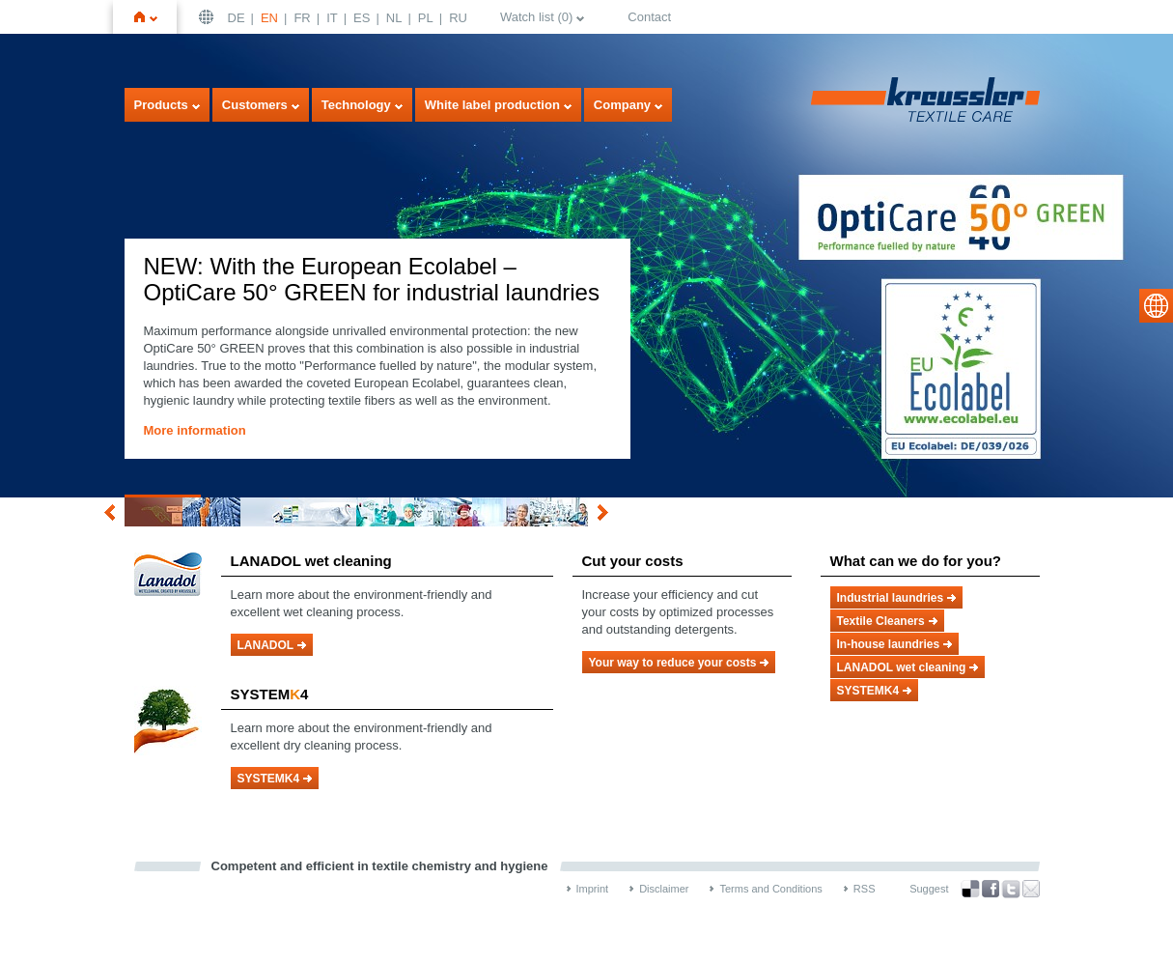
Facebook (990, 889)
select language (1156, 306)
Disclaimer (663, 888)
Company (622, 105)
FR (301, 18)
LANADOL (265, 645)
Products (161, 105)
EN (269, 18)
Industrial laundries (890, 598)
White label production (492, 105)
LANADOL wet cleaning (901, 667)
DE (236, 18)
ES (361, 18)
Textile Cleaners (881, 621)
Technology (356, 105)
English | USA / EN (208, 17)
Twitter (1010, 889)
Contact (649, 17)
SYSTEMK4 (268, 778)
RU (458, 18)
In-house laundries (888, 644)
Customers (255, 105)
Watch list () (536, 17)
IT (332, 18)
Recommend (1031, 888)
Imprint (592, 888)
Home (153, 17)
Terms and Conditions (770, 888)
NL (394, 18)
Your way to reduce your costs (673, 662)
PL (425, 18)
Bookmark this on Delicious (970, 888)
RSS (864, 888)
